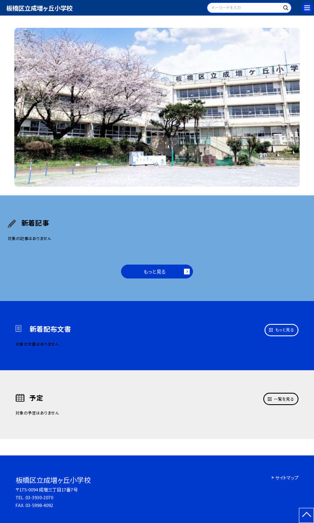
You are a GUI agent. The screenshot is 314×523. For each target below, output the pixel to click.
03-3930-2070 (39, 497)
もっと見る (155, 271)
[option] (157, 107)
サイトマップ (286, 477)
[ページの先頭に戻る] (306, 515)
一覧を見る (284, 399)
